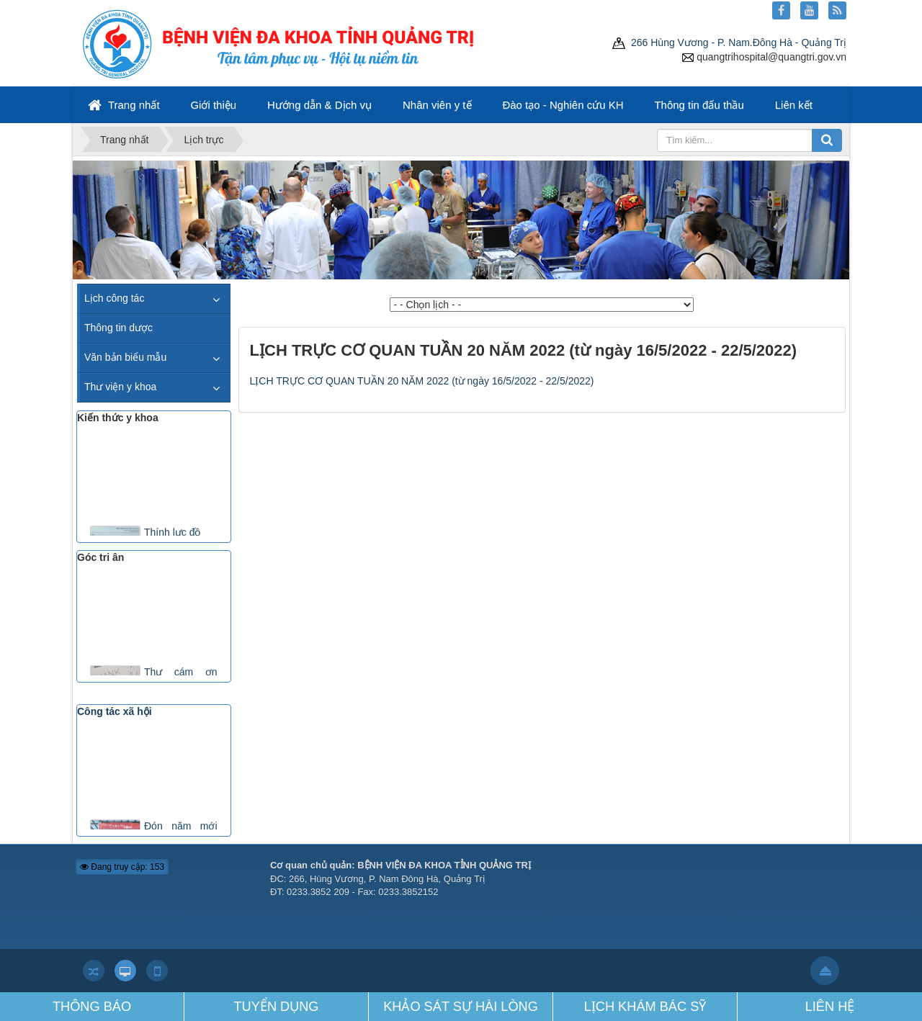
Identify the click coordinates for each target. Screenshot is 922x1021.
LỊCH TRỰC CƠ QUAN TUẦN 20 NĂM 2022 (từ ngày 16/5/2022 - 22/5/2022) (422, 381)
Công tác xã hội (114, 711)
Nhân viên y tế (437, 105)
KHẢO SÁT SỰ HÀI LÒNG (460, 1006)
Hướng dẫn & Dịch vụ (319, 105)
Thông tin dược (118, 327)
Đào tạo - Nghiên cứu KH (562, 105)
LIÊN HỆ (830, 1006)
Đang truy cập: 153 (122, 867)
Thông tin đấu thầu (698, 105)
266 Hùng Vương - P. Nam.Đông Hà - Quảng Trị (729, 42)
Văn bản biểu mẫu (125, 357)
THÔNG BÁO (92, 1006)
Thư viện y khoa (120, 386)
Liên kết (794, 105)
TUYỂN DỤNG (276, 1006)
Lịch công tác (114, 298)
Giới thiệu (213, 105)
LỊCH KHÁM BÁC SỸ (645, 1006)
